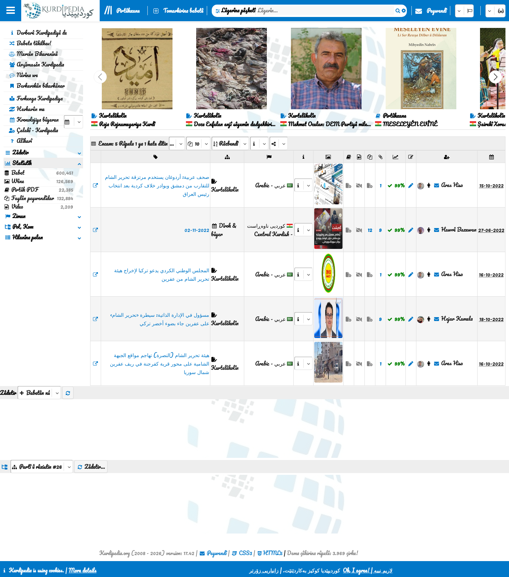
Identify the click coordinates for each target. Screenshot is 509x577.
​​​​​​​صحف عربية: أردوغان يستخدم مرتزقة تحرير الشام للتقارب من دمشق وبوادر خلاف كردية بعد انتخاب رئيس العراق (157, 185)
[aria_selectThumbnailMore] (39, 392)
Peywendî (436, 10)
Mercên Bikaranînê (33, 53)
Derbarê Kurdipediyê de (38, 32)
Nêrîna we (23, 75)
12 (370, 230)
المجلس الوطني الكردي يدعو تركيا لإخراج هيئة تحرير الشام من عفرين (161, 274)
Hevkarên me (27, 109)
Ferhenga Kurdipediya (36, 98)
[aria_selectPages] (177, 143)
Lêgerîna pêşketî (238, 10)
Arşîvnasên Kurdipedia (36, 64)
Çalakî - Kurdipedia (33, 130)
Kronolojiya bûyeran (34, 119)
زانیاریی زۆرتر (264, 570)
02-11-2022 (197, 230)
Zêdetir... (91, 466)
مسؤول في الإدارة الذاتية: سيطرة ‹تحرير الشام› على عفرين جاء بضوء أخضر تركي (159, 318)
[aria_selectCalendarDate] (73, 122)
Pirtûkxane (128, 10)
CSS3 (245, 553)
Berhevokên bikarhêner (37, 85)
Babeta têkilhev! (30, 43)
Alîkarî (20, 140)
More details (82, 570)
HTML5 (272, 553)
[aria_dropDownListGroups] (41, 466)
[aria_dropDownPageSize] (198, 143)
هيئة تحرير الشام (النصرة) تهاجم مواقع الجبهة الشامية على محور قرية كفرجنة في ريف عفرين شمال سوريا (159, 363)
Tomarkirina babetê (183, 10)
